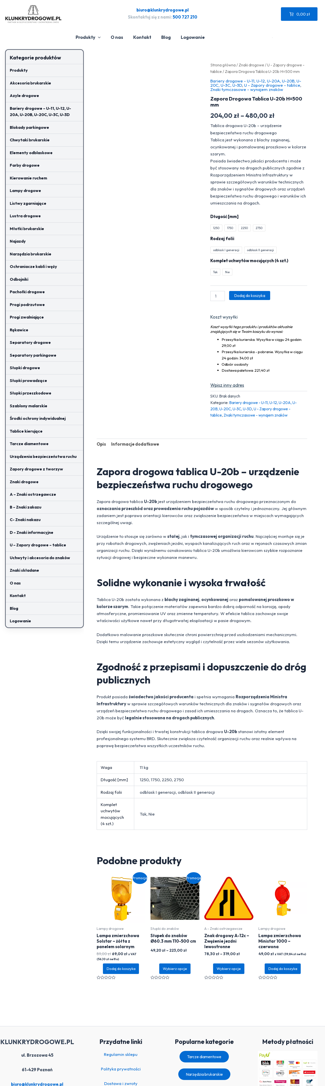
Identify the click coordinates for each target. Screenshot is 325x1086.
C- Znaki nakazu (25, 519)
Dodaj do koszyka (249, 295)
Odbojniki (19, 279)
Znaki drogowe (24, 481)
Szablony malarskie (28, 405)
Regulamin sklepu (120, 1054)
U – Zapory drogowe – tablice (38, 544)
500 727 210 (185, 17)
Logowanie (193, 37)
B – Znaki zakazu (25, 507)
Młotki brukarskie (27, 228)
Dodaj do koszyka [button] (120, 968)
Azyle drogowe (24, 95)
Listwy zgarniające (28, 203)
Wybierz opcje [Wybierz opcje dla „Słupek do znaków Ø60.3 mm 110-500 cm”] (175, 968)
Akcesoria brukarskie (30, 82)
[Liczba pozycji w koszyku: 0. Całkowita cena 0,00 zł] (299, 14)
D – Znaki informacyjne (31, 532)
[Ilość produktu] (217, 296)
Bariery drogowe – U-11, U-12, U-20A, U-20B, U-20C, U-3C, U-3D (40, 111)
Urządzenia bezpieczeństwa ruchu (43, 456)
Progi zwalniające (27, 317)
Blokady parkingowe (29, 127)
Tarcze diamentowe (29, 443)
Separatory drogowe (30, 342)
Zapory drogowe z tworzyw (36, 468)
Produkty (92, 37)
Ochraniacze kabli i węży (33, 266)
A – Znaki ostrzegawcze (33, 494)
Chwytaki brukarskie (30, 139)
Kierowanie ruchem (28, 177)
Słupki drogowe (25, 367)
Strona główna (223, 64)
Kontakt (145, 37)
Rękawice (19, 329)
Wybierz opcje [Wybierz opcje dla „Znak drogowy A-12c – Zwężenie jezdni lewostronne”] (229, 968)
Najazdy (18, 241)
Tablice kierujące (26, 431)
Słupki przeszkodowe (30, 393)
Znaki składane (24, 570)
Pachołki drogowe (27, 291)
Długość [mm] (224, 216)
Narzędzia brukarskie (30, 253)
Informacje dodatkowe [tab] (135, 444)
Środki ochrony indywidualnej (38, 418)
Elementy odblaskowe (31, 152)
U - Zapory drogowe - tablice (272, 85)
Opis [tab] (101, 444)
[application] (102, 37)
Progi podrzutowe (27, 304)
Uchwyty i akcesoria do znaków (40, 557)
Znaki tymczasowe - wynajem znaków (246, 89)
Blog (167, 37)
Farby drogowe (25, 165)
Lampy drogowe (25, 190)
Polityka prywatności (121, 1068)
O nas (120, 37)
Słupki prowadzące (28, 380)
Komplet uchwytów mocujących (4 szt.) (249, 260)
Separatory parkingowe (33, 355)
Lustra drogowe (25, 215)
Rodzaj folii (222, 238)
